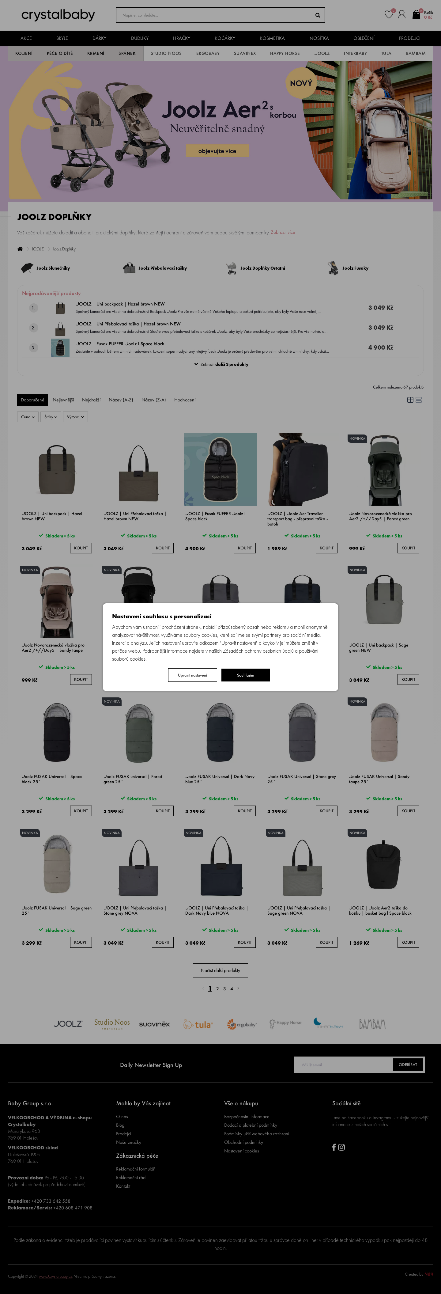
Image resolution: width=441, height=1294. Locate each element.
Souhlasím (245, 675)
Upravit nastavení (192, 675)
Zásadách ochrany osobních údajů (258, 650)
